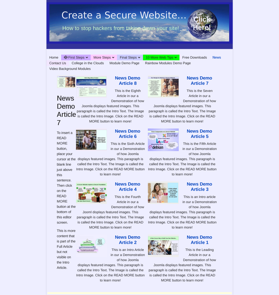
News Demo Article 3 (199, 186)
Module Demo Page (124, 63)
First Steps (74, 57)
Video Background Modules (70, 69)
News (217, 57)
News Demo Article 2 (127, 240)
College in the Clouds (88, 63)
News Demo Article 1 (199, 240)
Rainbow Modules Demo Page (168, 63)
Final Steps (128, 57)
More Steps (102, 57)
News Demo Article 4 (127, 186)
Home (53, 57)
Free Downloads (194, 57)
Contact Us (57, 63)
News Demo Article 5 (199, 133)
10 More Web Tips (159, 57)
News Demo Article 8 (127, 80)
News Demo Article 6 (127, 133)
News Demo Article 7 (199, 80)
